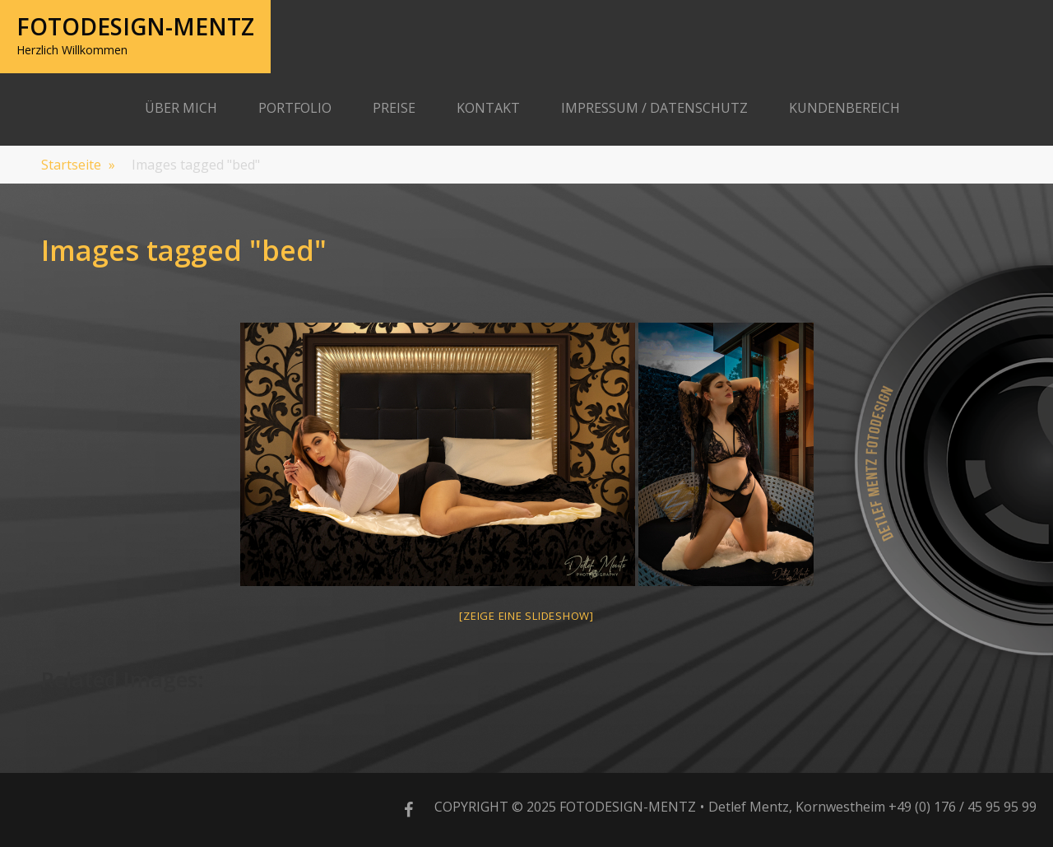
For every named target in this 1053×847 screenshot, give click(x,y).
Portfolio (295, 108)
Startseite (78, 165)
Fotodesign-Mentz (135, 26)
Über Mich (181, 108)
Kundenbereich (844, 108)
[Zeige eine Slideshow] (526, 615)
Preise (394, 108)
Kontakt (488, 108)
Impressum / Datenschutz (654, 108)
